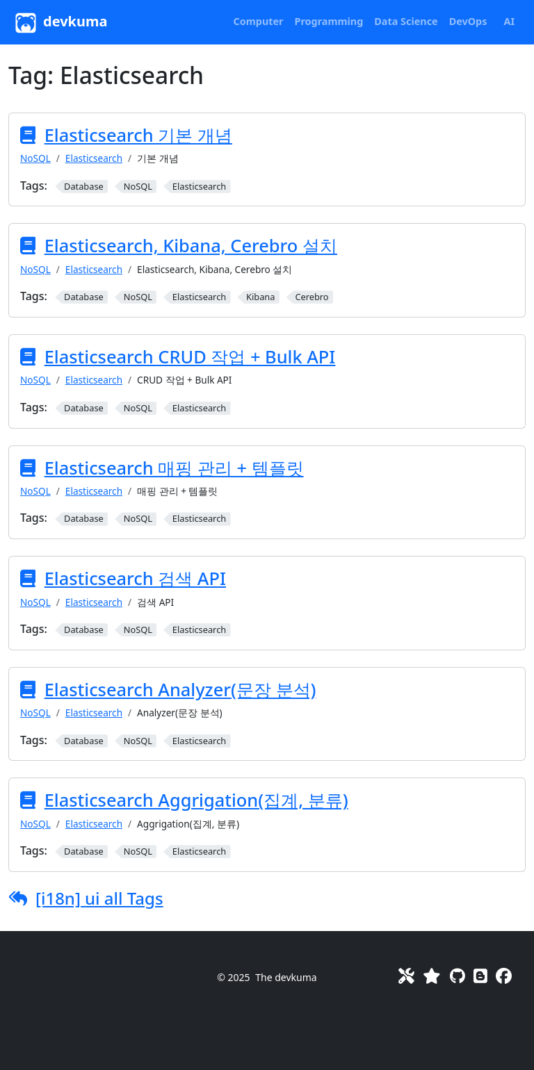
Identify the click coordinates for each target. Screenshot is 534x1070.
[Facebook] (504, 976)
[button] (258, 21)
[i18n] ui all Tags (99, 898)
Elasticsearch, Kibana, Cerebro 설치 (190, 245)
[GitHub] (457, 976)
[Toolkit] (406, 976)
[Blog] (480, 976)
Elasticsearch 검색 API (135, 578)
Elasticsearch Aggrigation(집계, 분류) (196, 800)
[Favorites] (432, 976)
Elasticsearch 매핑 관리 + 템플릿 (174, 467)
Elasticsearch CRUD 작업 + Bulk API (190, 356)
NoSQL (35, 158)
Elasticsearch (93, 158)
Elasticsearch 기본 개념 (138, 135)
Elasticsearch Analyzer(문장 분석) (180, 689)
